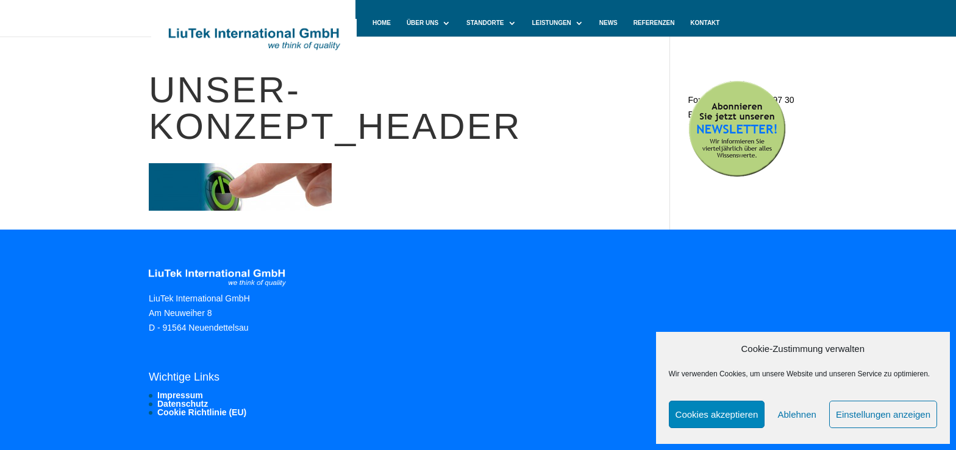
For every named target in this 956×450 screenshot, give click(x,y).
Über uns (422, 23)
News (608, 23)
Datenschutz (182, 404)
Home (382, 23)
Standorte (485, 23)
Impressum (180, 395)
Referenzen (654, 23)
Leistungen (551, 23)
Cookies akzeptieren (717, 414)
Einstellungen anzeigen (883, 414)
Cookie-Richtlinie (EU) (410, 49)
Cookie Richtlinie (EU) (201, 412)
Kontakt (704, 23)
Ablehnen (796, 414)
